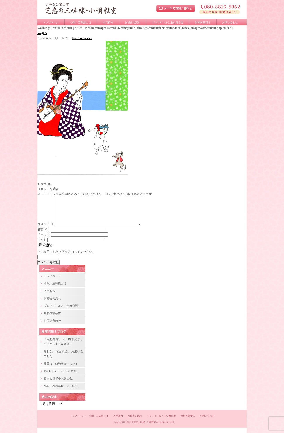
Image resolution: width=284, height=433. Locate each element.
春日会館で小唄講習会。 (59, 383)
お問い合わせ (230, 22)
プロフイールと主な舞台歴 (167, 22)
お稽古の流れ (132, 22)
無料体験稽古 (203, 22)
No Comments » (82, 38)
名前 (42, 234)
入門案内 (108, 22)
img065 (42, 33)
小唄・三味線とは (80, 22)
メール (43, 239)
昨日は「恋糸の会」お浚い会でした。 (63, 359)
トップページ (51, 22)
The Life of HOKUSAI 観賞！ (61, 376)
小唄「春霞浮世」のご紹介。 (62, 391)
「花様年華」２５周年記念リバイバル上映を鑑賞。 (63, 347)
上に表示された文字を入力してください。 (66, 257)
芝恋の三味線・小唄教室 (144, 427)
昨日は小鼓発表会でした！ (61, 368)
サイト (41, 245)
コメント (45, 229)
